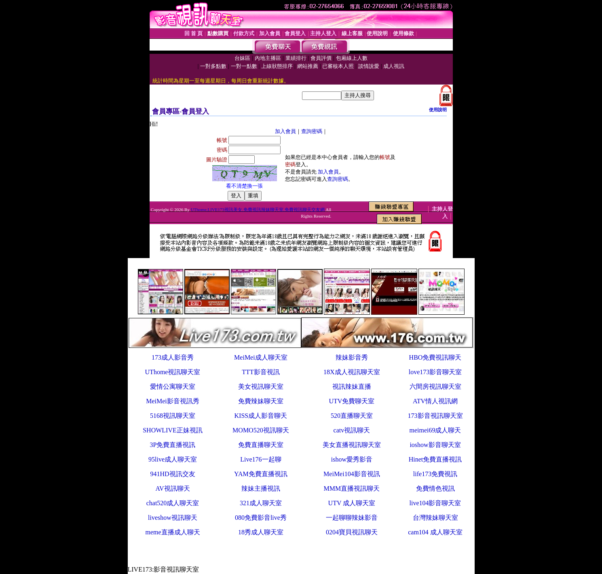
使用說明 (438, 109)
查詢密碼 (311, 131)
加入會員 (285, 131)
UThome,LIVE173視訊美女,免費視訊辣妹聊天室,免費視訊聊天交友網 (258, 209)
